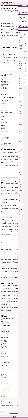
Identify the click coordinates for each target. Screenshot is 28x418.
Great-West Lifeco (20, 87)
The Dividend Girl (6, 2)
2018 (24, 37)
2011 (24, 82)
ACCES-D (19, 32)
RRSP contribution (20, 141)
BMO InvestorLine (20, 38)
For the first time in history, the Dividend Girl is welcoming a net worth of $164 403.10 (9, 48)
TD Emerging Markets (20, 153)
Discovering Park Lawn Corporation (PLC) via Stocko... (25, 64)
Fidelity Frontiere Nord (20, 78)
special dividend (20, 209)
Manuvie (19, 103)
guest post (19, 192)
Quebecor (19, 131)
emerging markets (20, 188)
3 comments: (6, 322)
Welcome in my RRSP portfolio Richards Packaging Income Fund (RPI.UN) (8, 150)
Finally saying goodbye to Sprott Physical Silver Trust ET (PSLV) (8, 8)
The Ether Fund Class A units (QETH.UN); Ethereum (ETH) (21, 166)
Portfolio (1, 5)
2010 (24, 83)
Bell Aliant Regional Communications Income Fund (20, 42)
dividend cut (20, 186)
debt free (19, 183)
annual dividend (20, 174)
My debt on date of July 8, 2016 (4, 316)
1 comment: (6, 62)
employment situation (20, 189)
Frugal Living (20, 83)
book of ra (17, 416)
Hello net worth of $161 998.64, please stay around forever (8, 283)
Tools (5, 5)
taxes (19, 214)
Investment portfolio (4, 146)
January (25, 78)
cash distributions (20, 177)
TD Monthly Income (20, 157)
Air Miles (19, 33)
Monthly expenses (20, 111)
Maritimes (19, 107)
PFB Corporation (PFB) (21, 120)
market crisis (20, 199)
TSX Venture (20, 163)
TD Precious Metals (20, 158)
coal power (19, 179)
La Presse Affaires (20, 97)
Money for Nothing (20, 110)
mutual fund (20, 202)
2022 (24, 34)
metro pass (19, 200)
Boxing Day (20, 51)
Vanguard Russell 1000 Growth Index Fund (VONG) (21, 171)
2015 (24, 79)
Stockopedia (13, 250)
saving (19, 206)
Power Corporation (20, 128)
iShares (19, 193)
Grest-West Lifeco (20, 88)
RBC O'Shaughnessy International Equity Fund (20, 137)
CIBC (19, 52)
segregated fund (20, 208)
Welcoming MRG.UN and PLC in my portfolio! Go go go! (7, 216)
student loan (20, 212)
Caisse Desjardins (20, 56)
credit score (20, 181)
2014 (24, 80)
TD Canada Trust (20, 151)
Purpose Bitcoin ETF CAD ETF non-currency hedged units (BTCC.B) (21, 129)
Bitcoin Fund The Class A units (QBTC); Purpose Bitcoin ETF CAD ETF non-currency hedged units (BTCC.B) (21, 45)
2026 (24, 31)
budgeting (19, 176)
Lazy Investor (20, 98)
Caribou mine (20, 59)
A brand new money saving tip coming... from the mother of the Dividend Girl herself (9, 182)
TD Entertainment (20, 155)
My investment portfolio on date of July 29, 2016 (6, 74)
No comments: (6, 212)
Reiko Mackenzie (20, 142)
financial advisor (20, 190)
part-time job (20, 204)
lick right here (12, 165)
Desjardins (19, 72)
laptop (19, 197)
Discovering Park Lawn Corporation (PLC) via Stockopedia (7, 237)
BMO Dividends (20, 36)
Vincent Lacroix (20, 172)
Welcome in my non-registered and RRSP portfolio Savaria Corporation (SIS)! (9, 403)
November (25, 40)
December (25, 39)
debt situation (4, 72)
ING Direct (19, 92)
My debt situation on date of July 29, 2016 (25, 50)
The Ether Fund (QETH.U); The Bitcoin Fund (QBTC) (20, 165)
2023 (24, 33)
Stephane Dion (20, 149)
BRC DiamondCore (20, 39)
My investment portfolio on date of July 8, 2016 (6, 325)
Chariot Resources (20, 60)
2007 (24, 85)
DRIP (19, 70)
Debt (3, 5)
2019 (24, 36)
